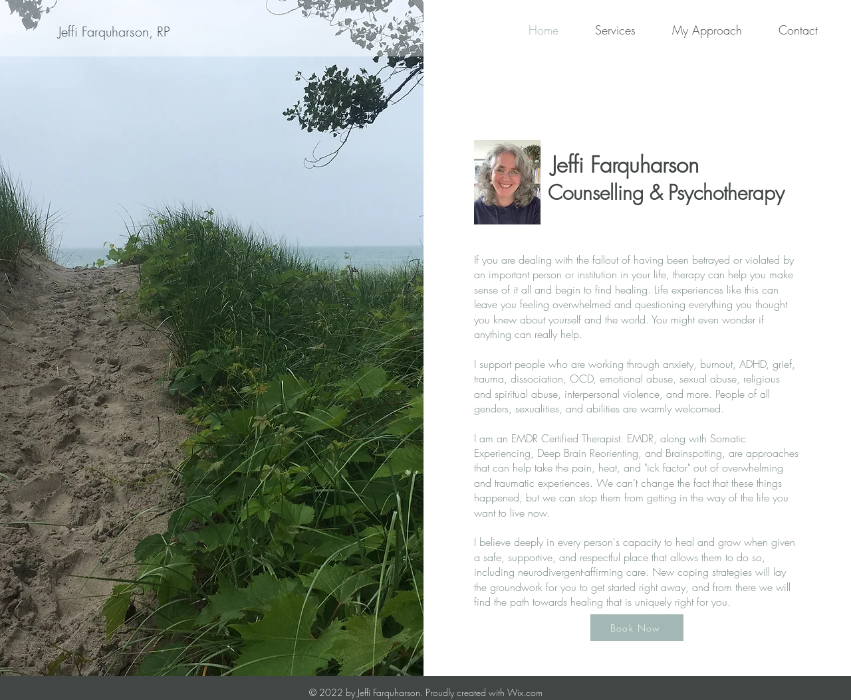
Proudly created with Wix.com (484, 692)
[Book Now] (636, 627)
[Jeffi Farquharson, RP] (113, 31)
